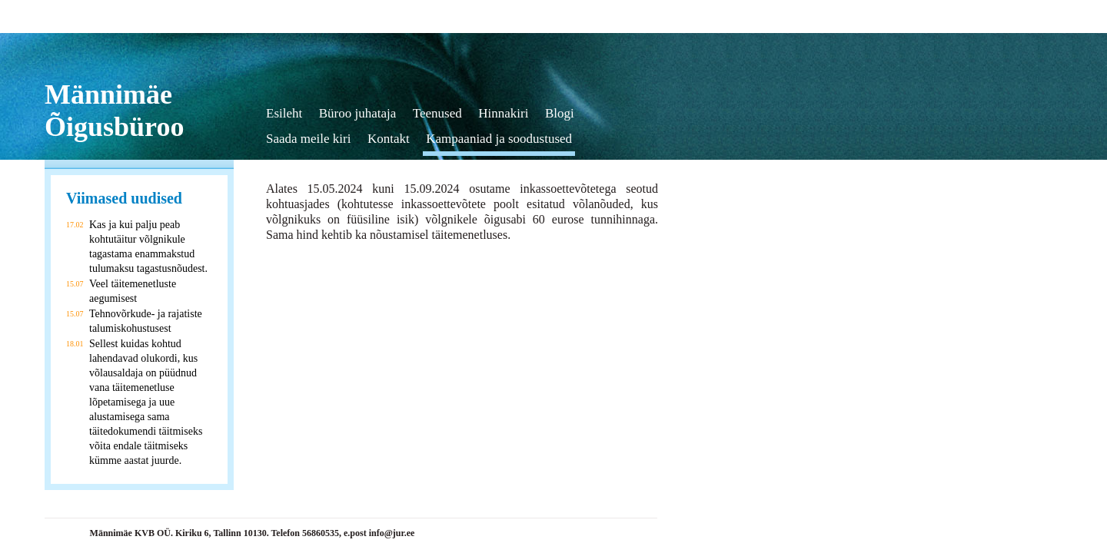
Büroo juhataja (358, 113)
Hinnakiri (503, 113)
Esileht (284, 113)
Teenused (437, 113)
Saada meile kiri (308, 138)
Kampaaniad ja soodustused (499, 138)
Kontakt (388, 138)
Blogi (559, 113)
